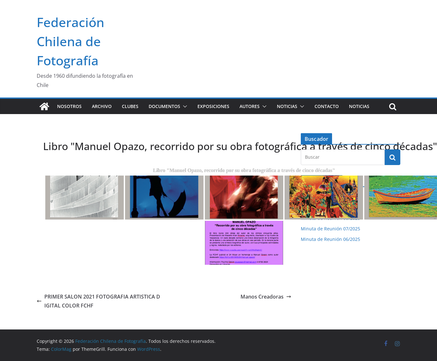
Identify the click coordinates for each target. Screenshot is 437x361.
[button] (183, 106)
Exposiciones (213, 106)
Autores (250, 106)
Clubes (130, 106)
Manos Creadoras (266, 296)
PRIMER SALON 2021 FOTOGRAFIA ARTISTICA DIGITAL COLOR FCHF (98, 301)
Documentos (164, 106)
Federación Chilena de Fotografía (70, 41)
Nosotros (69, 106)
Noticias (287, 106)
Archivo (102, 106)
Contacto (327, 106)
